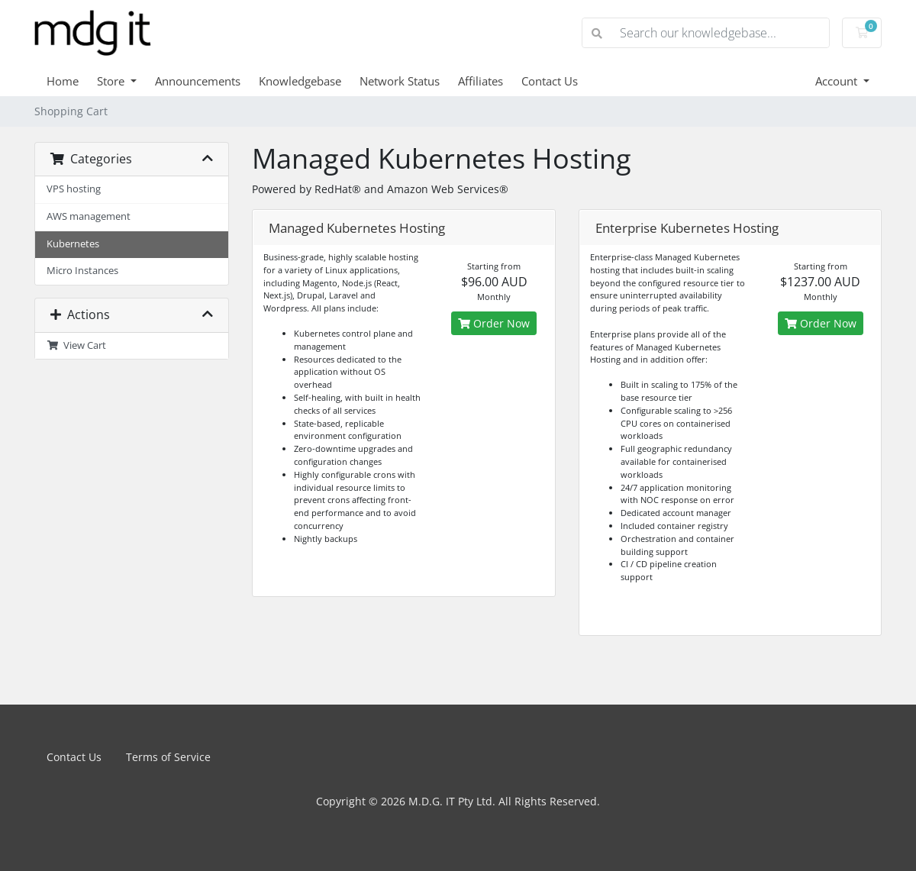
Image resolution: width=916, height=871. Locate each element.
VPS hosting (74, 188)
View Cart (76, 345)
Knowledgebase (300, 81)
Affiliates (480, 81)
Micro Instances (82, 270)
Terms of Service (168, 757)
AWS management (89, 216)
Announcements (197, 81)
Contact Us (549, 81)
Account (837, 81)
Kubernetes (73, 243)
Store (112, 81)
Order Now (494, 323)
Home (63, 81)
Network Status (400, 81)
